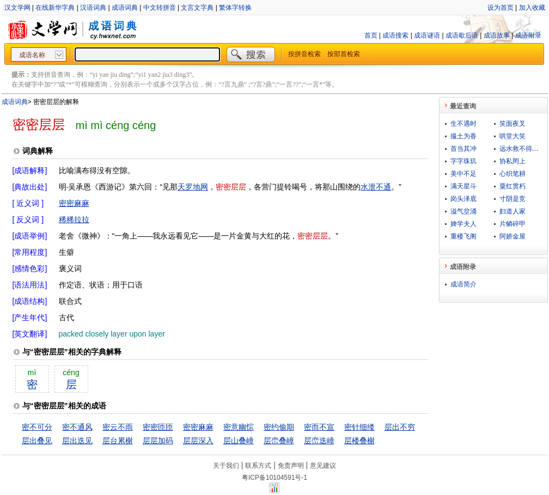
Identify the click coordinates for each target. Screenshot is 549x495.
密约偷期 (279, 427)
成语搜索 (395, 35)
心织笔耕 (512, 174)
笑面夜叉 (512, 123)
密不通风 (77, 427)
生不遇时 (463, 123)
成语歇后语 (462, 35)
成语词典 (125, 7)
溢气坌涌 (463, 211)
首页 (370, 35)
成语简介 (463, 284)
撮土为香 (463, 136)
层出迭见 (77, 440)
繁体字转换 (235, 7)
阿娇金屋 (512, 236)
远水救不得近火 (522, 148)
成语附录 (528, 35)
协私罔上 (512, 161)
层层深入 (198, 440)
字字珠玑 (463, 161)
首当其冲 (463, 148)
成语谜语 (427, 35)
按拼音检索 (304, 54)
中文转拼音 (159, 7)
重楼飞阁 (463, 236)
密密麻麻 (74, 203)
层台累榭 (117, 440)
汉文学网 (17, 7)
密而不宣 (319, 427)
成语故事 (497, 35)
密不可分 (37, 427)
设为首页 (500, 7)
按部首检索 (343, 54)
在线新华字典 (55, 7)
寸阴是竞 (512, 199)
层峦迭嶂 (319, 440)
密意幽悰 (238, 427)
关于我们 (226, 465)
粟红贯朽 (512, 186)
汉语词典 (93, 7)
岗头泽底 (463, 199)
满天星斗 (463, 186)
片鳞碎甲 (512, 224)
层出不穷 (400, 427)
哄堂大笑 (512, 136)
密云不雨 (117, 427)
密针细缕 (359, 427)
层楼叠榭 (359, 440)
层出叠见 (37, 440)
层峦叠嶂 (279, 440)
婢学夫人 (463, 224)
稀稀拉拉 (74, 219)
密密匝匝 (158, 427)
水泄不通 (376, 186)
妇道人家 (512, 211)
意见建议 (323, 465)
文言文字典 (197, 7)
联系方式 (258, 465)
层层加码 (158, 440)
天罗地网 (193, 186)
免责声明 (291, 465)
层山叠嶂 (238, 440)
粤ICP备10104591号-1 (274, 477)
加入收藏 (532, 7)
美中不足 (463, 174)
